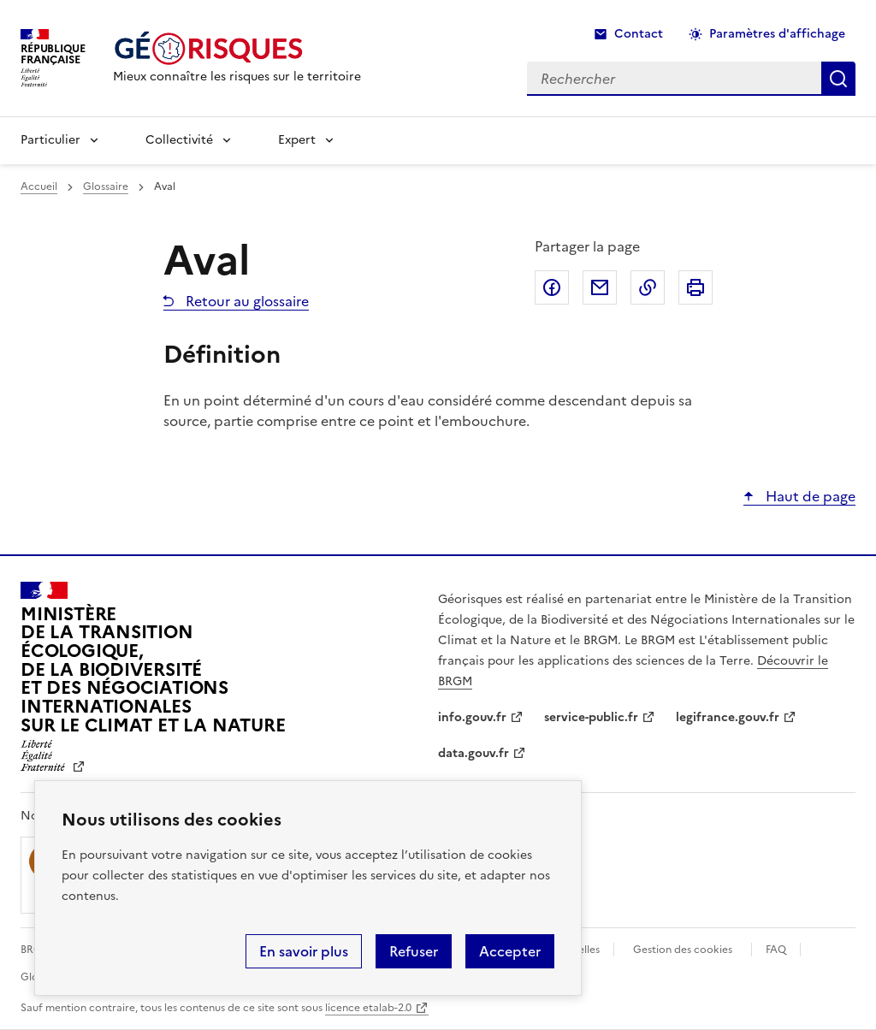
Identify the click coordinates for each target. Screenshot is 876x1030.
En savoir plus (303, 951)
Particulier (50, 140)
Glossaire (105, 186)
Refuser (413, 951)
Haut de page (808, 496)
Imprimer (695, 287)
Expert (297, 140)
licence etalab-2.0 (368, 1007)
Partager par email (600, 287)
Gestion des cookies (682, 949)
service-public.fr (591, 717)
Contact (638, 34)
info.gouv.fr (472, 717)
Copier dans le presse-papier (647, 287)
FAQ (776, 949)
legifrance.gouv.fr (727, 717)
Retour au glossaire (245, 301)
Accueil (39, 186)
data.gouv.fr (473, 753)
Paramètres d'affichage (777, 34)
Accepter (510, 951)
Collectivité (179, 140)
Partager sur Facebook (552, 287)
